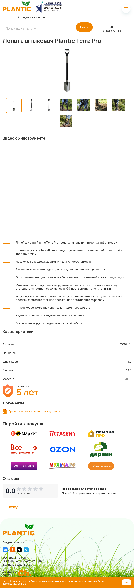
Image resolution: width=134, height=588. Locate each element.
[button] (30, 489)
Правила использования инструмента (34, 411)
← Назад (10, 506)
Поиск (84, 27)
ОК (126, 582)
